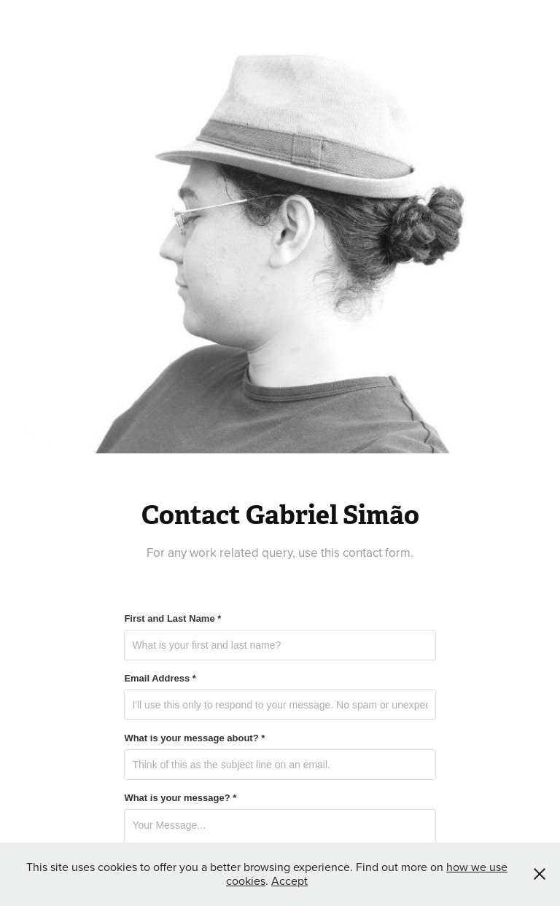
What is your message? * (180, 798)
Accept (289, 880)
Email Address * (160, 678)
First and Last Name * (172, 619)
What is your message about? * (194, 738)
